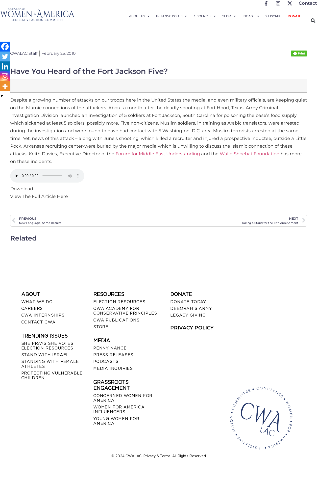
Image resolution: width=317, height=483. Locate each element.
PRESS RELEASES (113, 354)
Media (229, 16)
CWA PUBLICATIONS (116, 320)
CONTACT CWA (38, 322)
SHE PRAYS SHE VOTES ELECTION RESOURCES (47, 345)
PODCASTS (105, 361)
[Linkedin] (5, 66)
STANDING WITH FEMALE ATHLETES (50, 364)
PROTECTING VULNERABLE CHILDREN (52, 375)
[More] (5, 86)
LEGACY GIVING (187, 315)
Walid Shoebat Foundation (249, 154)
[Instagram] (5, 76)
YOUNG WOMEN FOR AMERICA (116, 421)
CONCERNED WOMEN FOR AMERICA (122, 398)
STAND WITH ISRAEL (45, 354)
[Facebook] (5, 47)
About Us (139, 16)
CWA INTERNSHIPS (43, 315)
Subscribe (273, 16)
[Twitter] (5, 56)
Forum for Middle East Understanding (158, 154)
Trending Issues (171, 16)
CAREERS (32, 308)
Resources (204, 16)
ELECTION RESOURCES (119, 301)
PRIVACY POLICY (192, 328)
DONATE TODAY (188, 301)
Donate (294, 16)
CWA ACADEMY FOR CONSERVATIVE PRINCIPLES (125, 311)
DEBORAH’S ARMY (191, 308)
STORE (100, 326)
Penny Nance (110, 348)
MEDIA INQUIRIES (113, 368)
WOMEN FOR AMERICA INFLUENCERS (119, 409)
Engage (250, 16)
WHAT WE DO (37, 301)
